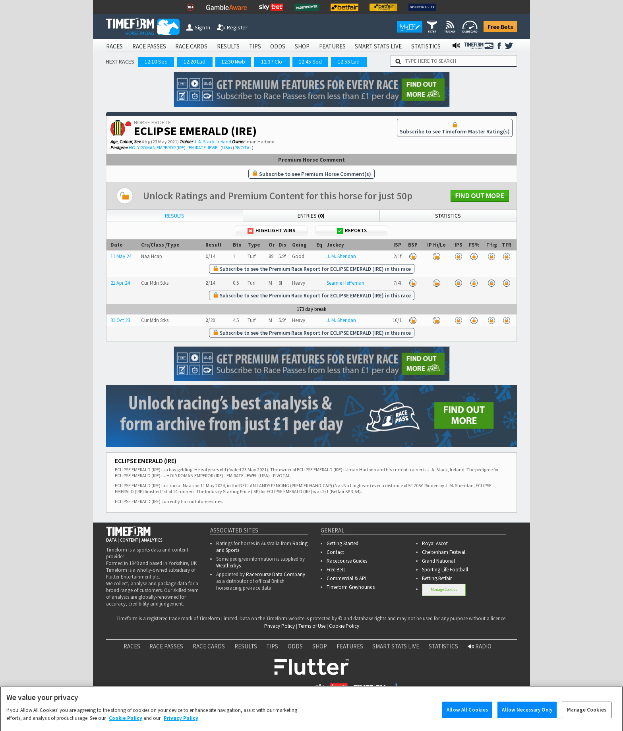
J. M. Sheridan (341, 256)
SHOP (302, 46)
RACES (114, 46)
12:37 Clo (271, 61)
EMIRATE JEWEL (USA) (210, 147)
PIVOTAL (243, 147)
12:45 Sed (310, 61)
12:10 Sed (156, 61)
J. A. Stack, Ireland (212, 142)
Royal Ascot (435, 543)
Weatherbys (228, 565)
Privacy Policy (279, 626)
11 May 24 (120, 256)
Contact (335, 552)
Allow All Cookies (467, 717)
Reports (352, 230)
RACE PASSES (149, 46)
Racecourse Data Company (275, 574)
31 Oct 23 (120, 320)
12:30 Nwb (233, 61)
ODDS (277, 46)
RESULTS (228, 46)
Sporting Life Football (445, 569)
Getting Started (342, 543)
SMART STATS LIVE (378, 46)
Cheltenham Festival (443, 552)
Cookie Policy (344, 626)
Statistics (448, 215)
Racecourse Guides (347, 560)
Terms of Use (311, 626)
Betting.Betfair (437, 578)
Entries (311, 215)
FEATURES (332, 46)
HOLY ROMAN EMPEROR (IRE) (157, 147)
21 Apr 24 (120, 283)
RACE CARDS (191, 46)
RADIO (479, 646)
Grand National (438, 560)
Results (174, 215)
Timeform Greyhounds (351, 587)
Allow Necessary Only (527, 717)
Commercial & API (346, 578)
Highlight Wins (271, 230)
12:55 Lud (349, 61)
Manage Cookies (444, 589)
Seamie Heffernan (345, 283)
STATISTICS (426, 46)
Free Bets (500, 27)
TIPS (255, 46)
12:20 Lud (194, 61)
